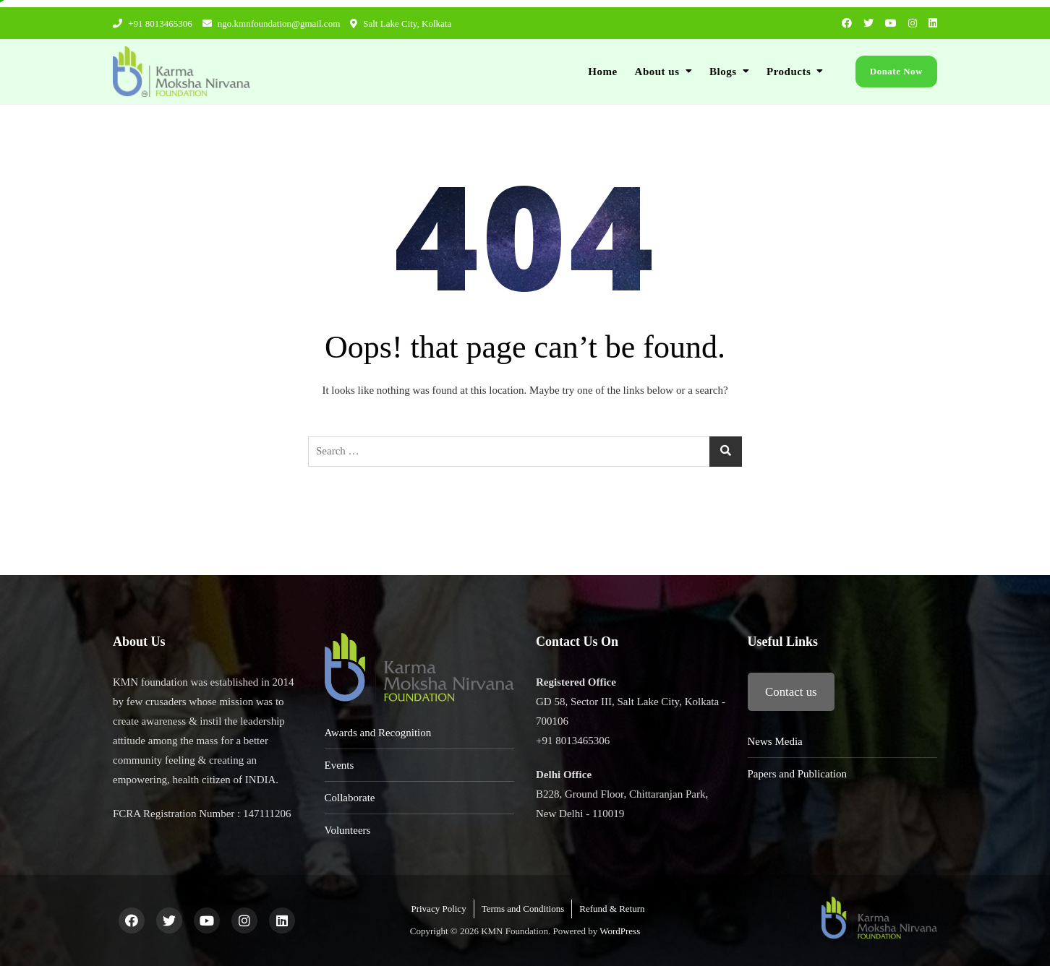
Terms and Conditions (523, 908)
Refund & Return (611, 908)
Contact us (791, 692)
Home (602, 71)
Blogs (723, 71)
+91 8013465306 (152, 23)
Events (339, 765)
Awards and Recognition (378, 732)
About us (657, 71)
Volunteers (348, 830)
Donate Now (896, 71)
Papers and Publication (797, 774)
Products (789, 71)
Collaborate (350, 797)
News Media (775, 741)
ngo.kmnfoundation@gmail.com (271, 23)
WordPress (619, 931)
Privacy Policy (438, 908)
